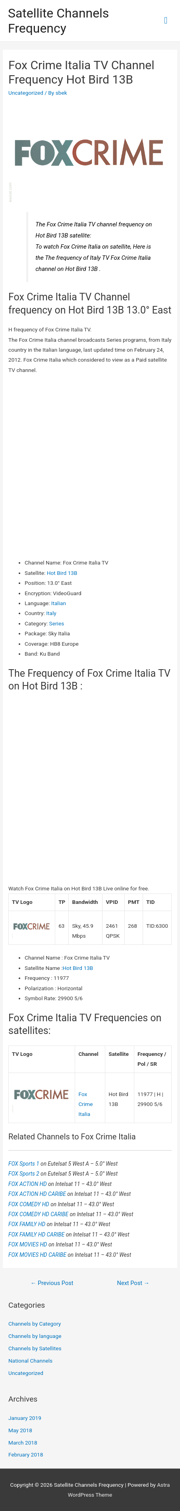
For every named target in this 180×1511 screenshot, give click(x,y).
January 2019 (24, 1418)
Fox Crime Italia (85, 1104)
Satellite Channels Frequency (58, 21)
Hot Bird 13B (62, 573)
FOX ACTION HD (28, 1184)
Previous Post (52, 1283)
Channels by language (34, 1336)
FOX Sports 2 (24, 1173)
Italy (51, 613)
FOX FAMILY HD (27, 1224)
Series (56, 623)
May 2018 (20, 1430)
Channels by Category (34, 1323)
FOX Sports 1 (24, 1164)
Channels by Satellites (34, 1348)
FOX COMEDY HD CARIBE (39, 1214)
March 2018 (22, 1442)
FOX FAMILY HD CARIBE (37, 1234)
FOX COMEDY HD (29, 1204)
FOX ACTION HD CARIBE (37, 1194)
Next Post (133, 1283)
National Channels (30, 1360)
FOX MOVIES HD (28, 1244)
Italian (58, 603)
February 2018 (25, 1454)
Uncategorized (25, 93)
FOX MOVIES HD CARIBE (38, 1255)
